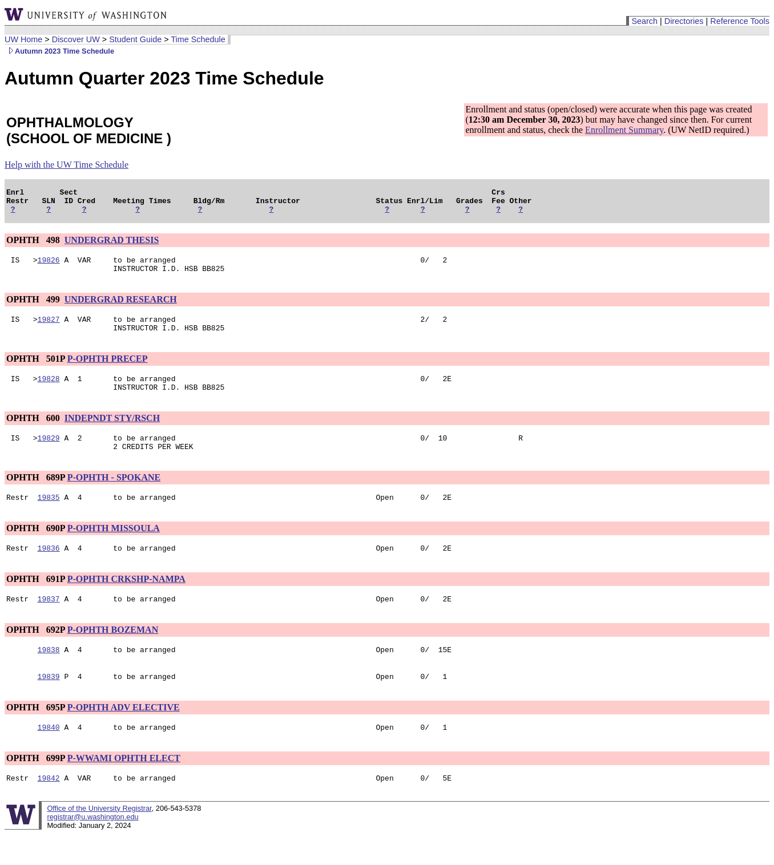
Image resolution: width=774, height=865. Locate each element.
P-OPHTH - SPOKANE (114, 496)
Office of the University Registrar (99, 839)
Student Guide (135, 39)
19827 (49, 329)
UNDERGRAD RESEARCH (120, 308)
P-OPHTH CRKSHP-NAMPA (126, 601)
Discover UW (76, 39)
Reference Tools (739, 21)
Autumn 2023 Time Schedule (59, 51)
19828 (49, 392)
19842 (49, 808)
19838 (49, 675)
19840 (49, 756)
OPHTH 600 (34, 433)
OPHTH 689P (35, 496)
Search (644, 21)
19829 (49, 455)
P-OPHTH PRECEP (107, 370)
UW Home (23, 39)
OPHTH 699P (35, 787)
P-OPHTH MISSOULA (113, 548)
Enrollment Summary (624, 130)
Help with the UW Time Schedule (66, 164)
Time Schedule (198, 39)
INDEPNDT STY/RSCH (112, 433)
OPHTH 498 (34, 245)
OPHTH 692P (35, 653)
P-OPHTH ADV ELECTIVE (123, 734)
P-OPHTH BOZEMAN (113, 653)
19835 (49, 517)
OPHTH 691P (35, 601)
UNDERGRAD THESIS (111, 245)
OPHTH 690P (35, 548)
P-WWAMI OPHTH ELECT (123, 787)
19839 (49, 703)
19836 (49, 570)
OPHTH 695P (35, 734)
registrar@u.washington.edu (92, 847)
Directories (684, 21)
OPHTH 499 (34, 308)
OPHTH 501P (35, 370)
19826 (49, 266)
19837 (49, 622)
